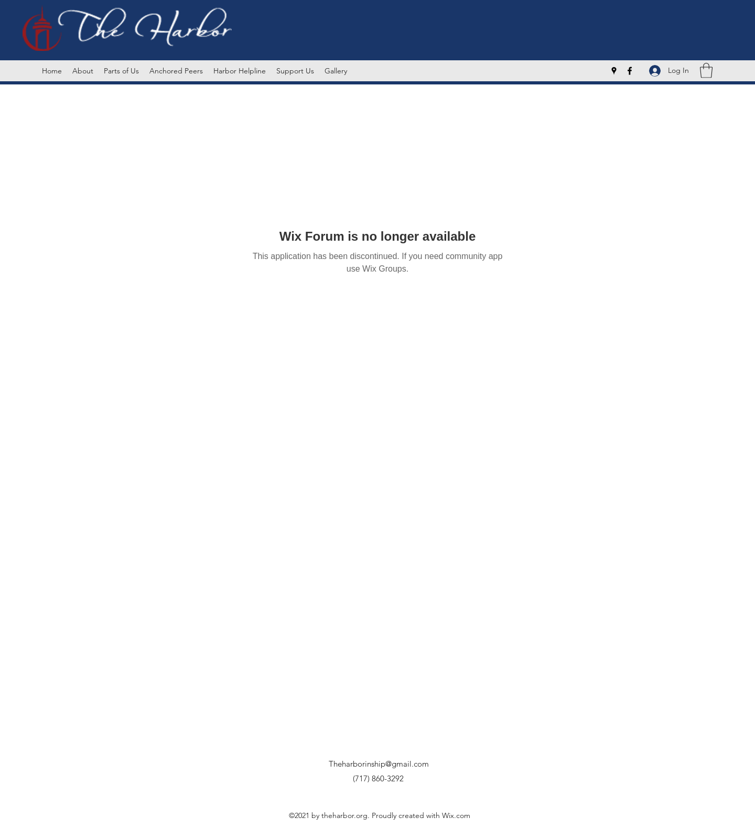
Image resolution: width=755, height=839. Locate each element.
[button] (706, 70)
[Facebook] (629, 71)
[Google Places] (614, 71)
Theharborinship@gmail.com (379, 764)
